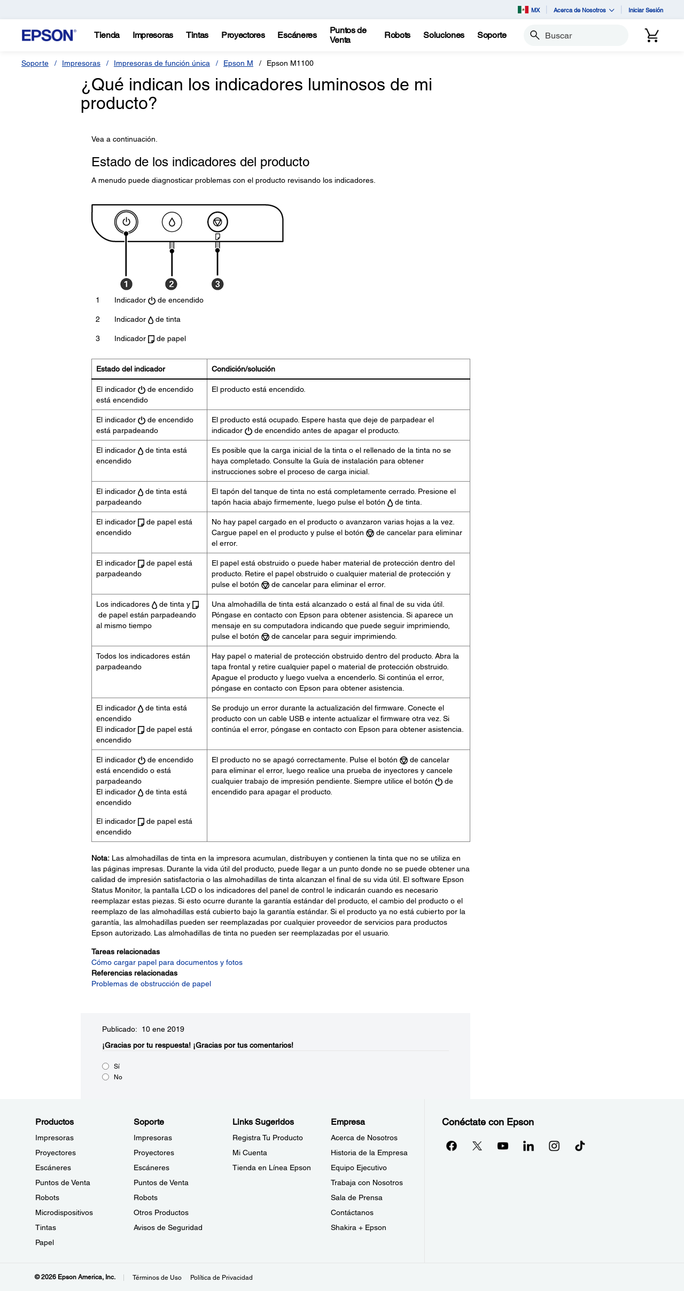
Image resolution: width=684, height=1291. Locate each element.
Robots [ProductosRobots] (47, 1197)
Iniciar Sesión (645, 9)
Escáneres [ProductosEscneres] (53, 1167)
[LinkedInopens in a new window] (528, 1145)
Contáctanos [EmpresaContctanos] (352, 1212)
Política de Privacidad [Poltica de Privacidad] (221, 1277)
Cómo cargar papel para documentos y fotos (167, 962)
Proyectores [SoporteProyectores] (154, 1152)
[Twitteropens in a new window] (477, 1145)
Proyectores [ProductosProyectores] (55, 1152)
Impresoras (81, 63)
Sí (117, 1066)
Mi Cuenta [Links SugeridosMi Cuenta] (249, 1152)
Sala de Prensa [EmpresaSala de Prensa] (357, 1197)
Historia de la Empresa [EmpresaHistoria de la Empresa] (369, 1152)
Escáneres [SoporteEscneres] (151, 1167)
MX (529, 9)
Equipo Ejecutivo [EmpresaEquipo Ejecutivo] (359, 1167)
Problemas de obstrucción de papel (151, 983)
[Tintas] (197, 35)
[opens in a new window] (579, 1145)
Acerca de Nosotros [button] (584, 9)
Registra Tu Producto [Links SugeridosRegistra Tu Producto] (267, 1137)
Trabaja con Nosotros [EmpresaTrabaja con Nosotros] (367, 1182)
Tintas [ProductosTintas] (45, 1227)
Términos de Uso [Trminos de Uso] (157, 1277)
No (118, 1077)
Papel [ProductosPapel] (44, 1242)
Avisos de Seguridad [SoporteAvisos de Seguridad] (168, 1227)
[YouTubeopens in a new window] (502, 1145)
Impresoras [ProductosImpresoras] (54, 1137)
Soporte (35, 63)
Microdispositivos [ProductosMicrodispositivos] (64, 1212)
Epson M (238, 63)
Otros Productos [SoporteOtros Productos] (161, 1212)
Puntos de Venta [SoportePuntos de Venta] (161, 1182)
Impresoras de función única (162, 63)
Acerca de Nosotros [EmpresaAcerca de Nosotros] (364, 1137)
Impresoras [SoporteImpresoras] (153, 1137)
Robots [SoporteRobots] (146, 1197)
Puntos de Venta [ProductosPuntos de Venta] (62, 1182)
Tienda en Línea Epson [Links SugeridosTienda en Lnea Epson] (271, 1167)
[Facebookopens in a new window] (451, 1145)
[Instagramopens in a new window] (554, 1145)
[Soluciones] (444, 35)
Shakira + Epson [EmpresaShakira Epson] (358, 1227)
